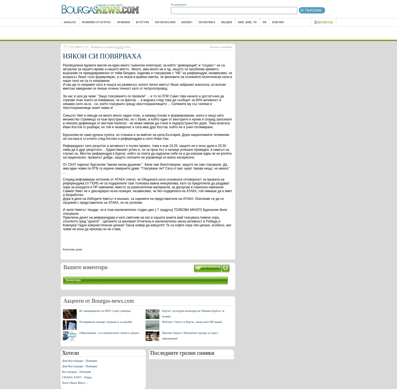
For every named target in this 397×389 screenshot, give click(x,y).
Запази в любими (221, 47)
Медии (226, 22)
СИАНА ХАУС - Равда (77, 377)
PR (264, 22)
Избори (278, 22)
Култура (142, 22)
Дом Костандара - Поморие (79, 360)
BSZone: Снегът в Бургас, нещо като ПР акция (192, 321)
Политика (206, 22)
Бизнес (187, 22)
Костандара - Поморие (76, 371)
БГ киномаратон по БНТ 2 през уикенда (105, 310)
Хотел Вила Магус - (75, 382)
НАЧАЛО (70, 22)
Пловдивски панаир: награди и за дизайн (105, 321)
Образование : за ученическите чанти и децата (109, 332)
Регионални (165, 22)
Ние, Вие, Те (247, 22)
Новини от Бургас (96, 22)
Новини (123, 22)
